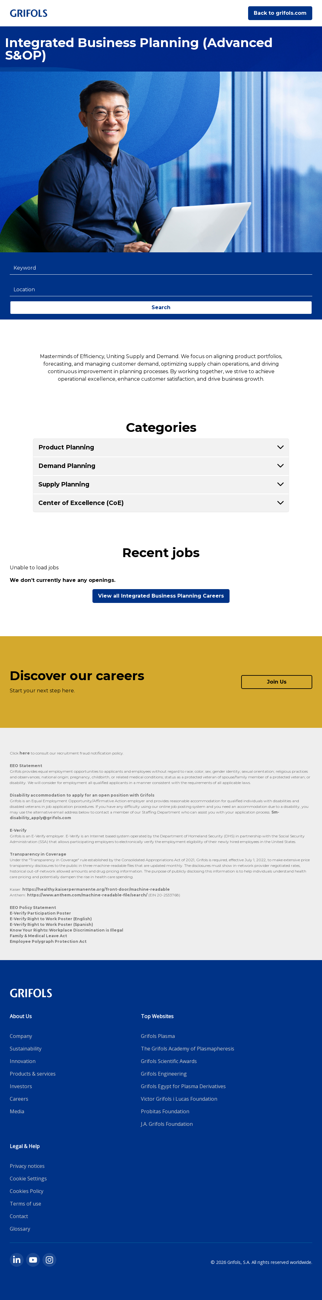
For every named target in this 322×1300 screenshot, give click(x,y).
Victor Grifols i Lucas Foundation (179, 1098)
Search (161, 307)
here (24, 753)
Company (21, 1036)
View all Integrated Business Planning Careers (161, 596)
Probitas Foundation (165, 1111)
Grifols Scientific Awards (169, 1061)
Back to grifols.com (280, 13)
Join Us (276, 682)
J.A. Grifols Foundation (167, 1123)
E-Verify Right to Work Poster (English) (51, 918)
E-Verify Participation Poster (40, 913)
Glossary (20, 1228)
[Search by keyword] (161, 268)
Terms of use (25, 1203)
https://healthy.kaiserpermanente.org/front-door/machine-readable (96, 889)
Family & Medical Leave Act (38, 935)
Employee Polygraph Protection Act (48, 941)
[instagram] (49, 1260)
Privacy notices (27, 1166)
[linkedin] (17, 1260)
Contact (19, 1216)
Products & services (33, 1073)
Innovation (23, 1061)
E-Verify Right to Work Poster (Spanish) (51, 924)
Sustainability (26, 1048)
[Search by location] (161, 289)
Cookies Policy (26, 1191)
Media (17, 1111)
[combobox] (161, 268)
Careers (19, 1098)
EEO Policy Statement (33, 907)
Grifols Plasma (158, 1036)
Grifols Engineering (164, 1073)
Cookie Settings (28, 1178)
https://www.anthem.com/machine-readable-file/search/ (87, 895)
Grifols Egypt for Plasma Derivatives (183, 1086)
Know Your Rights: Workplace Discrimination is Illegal (66, 930)
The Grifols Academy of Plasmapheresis (187, 1048)
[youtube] (33, 1260)
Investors (21, 1086)
